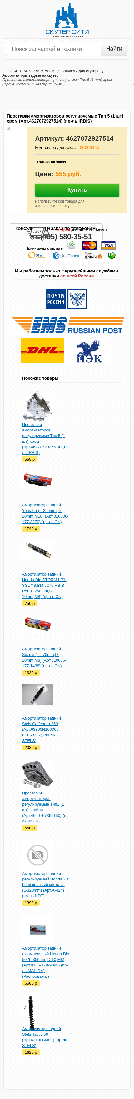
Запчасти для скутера (80, 71)
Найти (114, 49)
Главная (9, 71)
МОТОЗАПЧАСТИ (39, 71)
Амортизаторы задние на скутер (30, 75)
